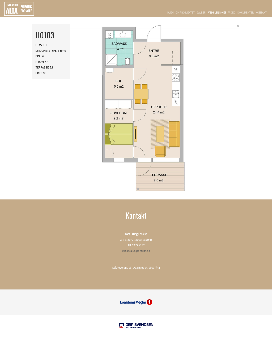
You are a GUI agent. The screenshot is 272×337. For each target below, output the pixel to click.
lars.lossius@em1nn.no (136, 251)
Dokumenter (245, 12)
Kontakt (261, 12)
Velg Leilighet (217, 12)
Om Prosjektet (185, 12)
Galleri (201, 12)
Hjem (170, 12)
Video (231, 12)
